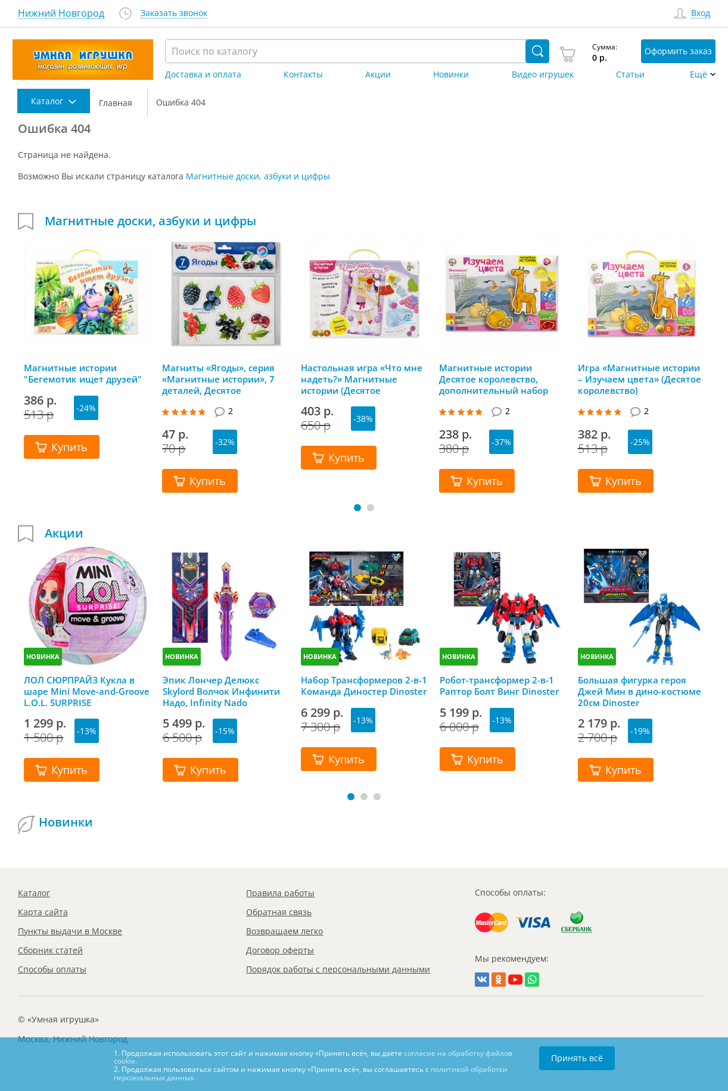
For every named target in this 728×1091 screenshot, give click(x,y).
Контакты (303, 74)
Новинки (451, 74)
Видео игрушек (543, 74)
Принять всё (577, 1058)
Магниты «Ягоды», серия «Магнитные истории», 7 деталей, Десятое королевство (218, 379)
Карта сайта (43, 912)
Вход (700, 13)
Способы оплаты (52, 969)
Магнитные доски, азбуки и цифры (258, 176)
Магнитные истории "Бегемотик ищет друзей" (83, 373)
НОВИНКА (43, 656)
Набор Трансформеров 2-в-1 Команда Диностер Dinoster (364, 686)
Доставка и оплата (203, 74)
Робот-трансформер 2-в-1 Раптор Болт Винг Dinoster (499, 686)
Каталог (34, 893)
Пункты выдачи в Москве (70, 931)
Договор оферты (280, 950)
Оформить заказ (678, 51)
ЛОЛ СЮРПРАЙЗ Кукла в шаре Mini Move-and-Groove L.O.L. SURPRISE (87, 691)
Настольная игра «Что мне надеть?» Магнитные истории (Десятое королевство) (361, 379)
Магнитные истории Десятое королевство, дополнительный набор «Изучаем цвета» (493, 379)
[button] (357, 507)
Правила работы (280, 893)
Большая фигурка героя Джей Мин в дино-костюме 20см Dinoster (639, 691)
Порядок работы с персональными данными (338, 969)
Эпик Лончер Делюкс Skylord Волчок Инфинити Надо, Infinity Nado (221, 691)
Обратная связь (279, 912)
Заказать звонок (174, 13)
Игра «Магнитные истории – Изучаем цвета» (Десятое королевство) (639, 379)
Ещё (698, 74)
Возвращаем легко (284, 931)
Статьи (630, 74)
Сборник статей (50, 950)
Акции (378, 74)
